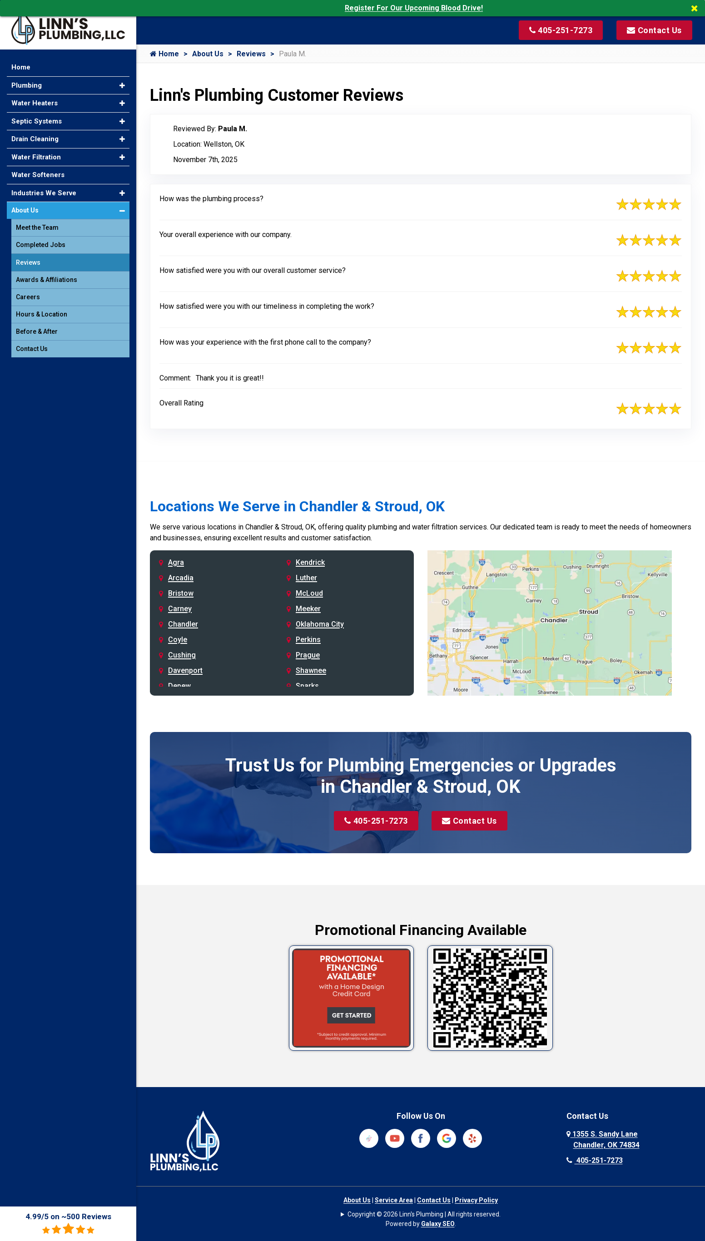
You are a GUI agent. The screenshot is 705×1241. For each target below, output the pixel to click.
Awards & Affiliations (46, 276)
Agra (176, 562)
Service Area (394, 1200)
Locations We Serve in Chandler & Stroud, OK (297, 506)
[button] (122, 81)
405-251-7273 (376, 821)
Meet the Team (37, 223)
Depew (179, 686)
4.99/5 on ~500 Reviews (68, 1223)
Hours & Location (41, 310)
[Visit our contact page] (654, 30)
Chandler (183, 624)
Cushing (182, 655)
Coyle (177, 639)
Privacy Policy (476, 1200)
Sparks (307, 686)
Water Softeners (38, 171)
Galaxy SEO (438, 1223)
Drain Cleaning (35, 135)
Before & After (37, 327)
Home (164, 53)
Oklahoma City (320, 624)
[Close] (698, 8)
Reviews (251, 53)
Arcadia (181, 578)
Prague (308, 655)
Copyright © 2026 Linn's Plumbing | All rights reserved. (424, 1214)
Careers (28, 293)
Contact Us (469, 821)
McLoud (309, 593)
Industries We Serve (43, 189)
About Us (207, 53)
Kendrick (310, 562)
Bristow (181, 593)
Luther (306, 578)
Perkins (308, 639)
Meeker (308, 608)
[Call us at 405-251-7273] (560, 30)
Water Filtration (36, 153)
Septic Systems (36, 117)
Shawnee (311, 670)
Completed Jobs (40, 241)
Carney (180, 608)
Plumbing (26, 81)
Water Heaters (34, 99)
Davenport (185, 670)
